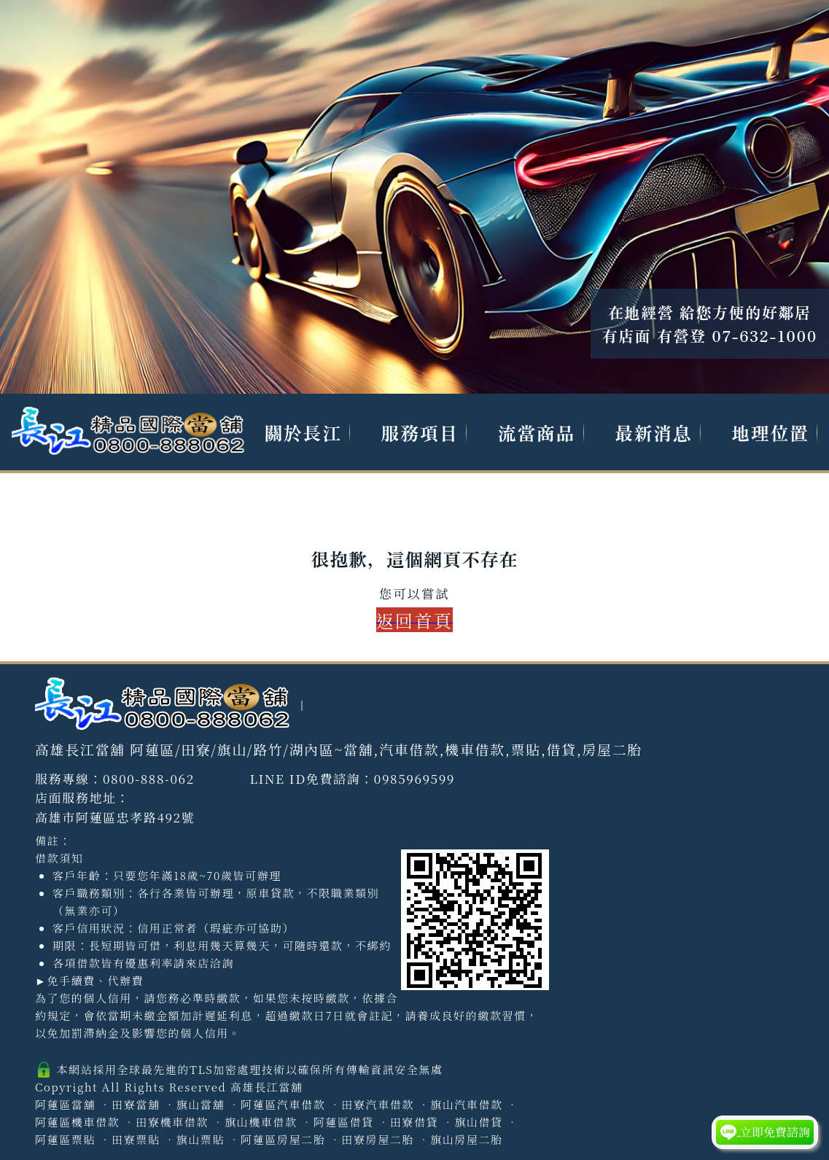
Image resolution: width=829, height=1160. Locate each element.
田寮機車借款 (172, 1121)
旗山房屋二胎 (466, 1139)
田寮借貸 (414, 1121)
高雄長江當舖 (266, 1086)
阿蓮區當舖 (65, 1104)
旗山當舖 (200, 1104)
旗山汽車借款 (466, 1104)
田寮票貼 (136, 1139)
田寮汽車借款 (377, 1104)
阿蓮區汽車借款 (283, 1104)
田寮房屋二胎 (377, 1139)
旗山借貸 (478, 1121)
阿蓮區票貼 (65, 1139)
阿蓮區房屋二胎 (283, 1139)
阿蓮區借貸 (344, 1121)
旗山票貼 (200, 1139)
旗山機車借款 (261, 1121)
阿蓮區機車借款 (77, 1121)
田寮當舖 (136, 1104)
